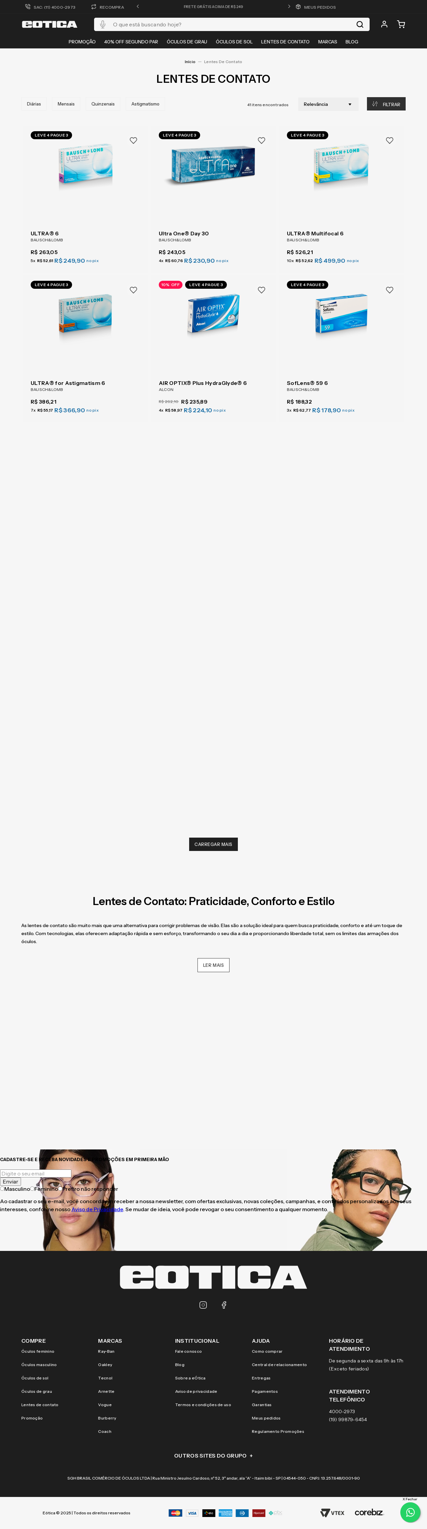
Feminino (44, 1188)
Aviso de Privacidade (97, 1209)
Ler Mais (213, 962)
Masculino (15, 1188)
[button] (137, 6)
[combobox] (232, 24)
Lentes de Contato (223, 58)
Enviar (10, 1181)
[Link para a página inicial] (190, 59)
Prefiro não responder (88, 1188)
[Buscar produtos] (360, 24)
